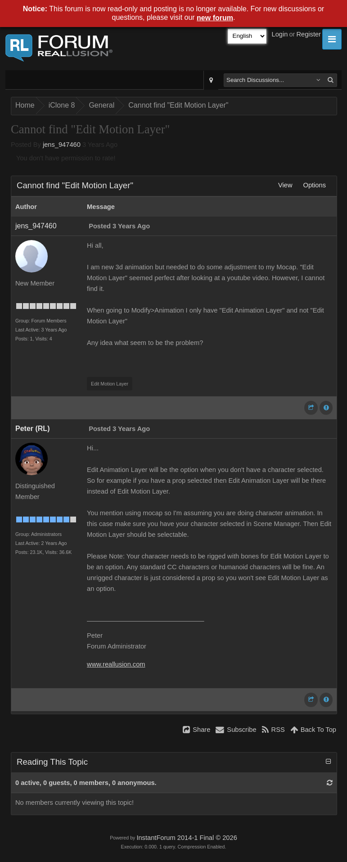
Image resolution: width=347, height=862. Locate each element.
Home (25, 105)
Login (280, 34)
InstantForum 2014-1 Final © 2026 (186, 837)
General (101, 105)
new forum (215, 18)
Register (308, 34)
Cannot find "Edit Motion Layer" (178, 105)
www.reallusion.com (116, 664)
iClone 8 (62, 105)
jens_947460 (62, 144)
